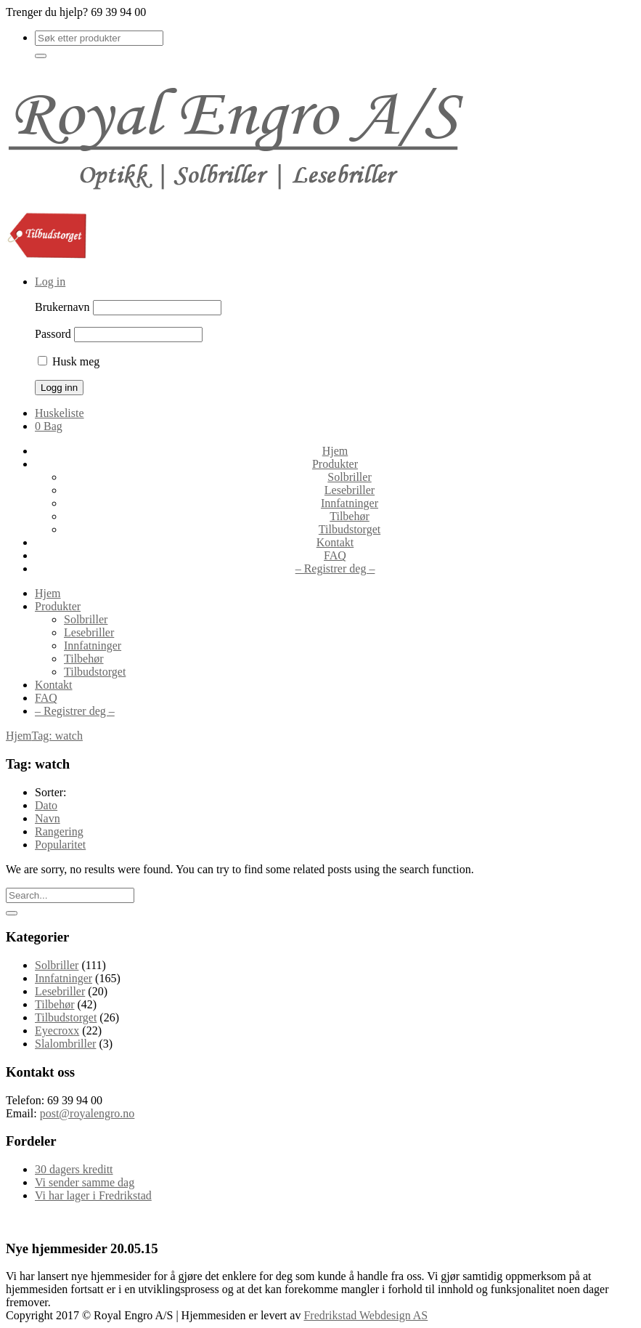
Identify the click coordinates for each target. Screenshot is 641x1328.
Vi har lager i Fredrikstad (93, 1195)
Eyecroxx (57, 1030)
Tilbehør (55, 1004)
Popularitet (60, 844)
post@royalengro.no (87, 1113)
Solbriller (56, 965)
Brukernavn (62, 307)
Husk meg (68, 361)
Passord (53, 334)
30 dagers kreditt (74, 1169)
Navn (47, 818)
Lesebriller (60, 991)
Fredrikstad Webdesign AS (365, 1315)
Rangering (59, 831)
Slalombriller (65, 1043)
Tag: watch (57, 735)
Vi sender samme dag (84, 1182)
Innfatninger (63, 978)
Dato (46, 805)
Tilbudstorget (66, 1017)
